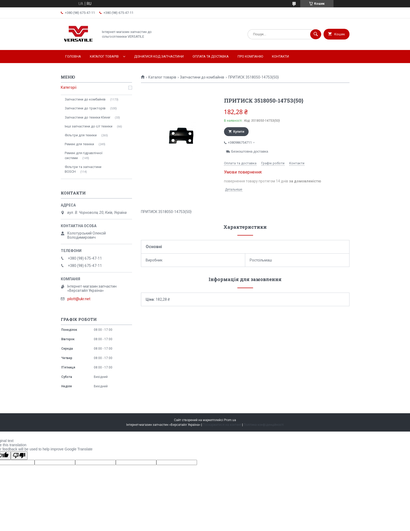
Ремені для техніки (79, 144)
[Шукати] (315, 34)
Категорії (68, 87)
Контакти (280, 56)
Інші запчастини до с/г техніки (88, 126)
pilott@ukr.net (78, 299)
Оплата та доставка (211, 56)
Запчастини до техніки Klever (87, 117)
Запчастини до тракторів (85, 108)
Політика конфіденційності (264, 425)
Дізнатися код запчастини (159, 56)
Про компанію (250, 56)
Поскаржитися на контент (222, 425)
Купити (238, 131)
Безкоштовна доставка (249, 151)
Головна (73, 56)
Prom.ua (230, 420)
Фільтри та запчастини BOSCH (83, 169)
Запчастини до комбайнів (202, 77)
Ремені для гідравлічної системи (83, 155)
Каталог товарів (104, 56)
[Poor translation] (19, 455)
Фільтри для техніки (81, 135)
